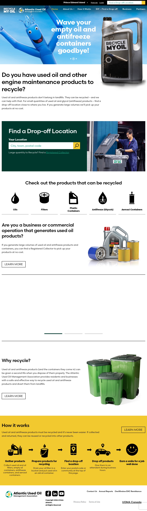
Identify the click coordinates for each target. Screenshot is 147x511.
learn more (14, 264)
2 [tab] (73, 58)
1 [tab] (70, 58)
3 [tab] (76, 58)
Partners (140, 9)
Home (55, 9)
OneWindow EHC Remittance (128, 491)
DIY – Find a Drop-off (107, 9)
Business (127, 9)
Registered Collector (57, 152)
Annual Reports (106, 491)
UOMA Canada (131, 502)
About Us (68, 9)
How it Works (84, 9)
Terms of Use (94, 502)
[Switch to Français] (94, 2)
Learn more (14, 396)
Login (101, 3)
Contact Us (92, 491)
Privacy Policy (80, 502)
